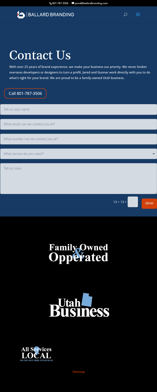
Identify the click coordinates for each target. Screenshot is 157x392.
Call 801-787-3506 (25, 93)
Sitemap (79, 372)
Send (149, 203)
